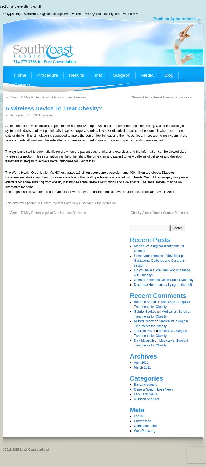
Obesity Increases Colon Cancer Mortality (163, 280)
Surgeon (121, 75)
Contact (22, 85)
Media (147, 75)
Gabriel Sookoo (145, 311)
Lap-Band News (145, 394)
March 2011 (142, 367)
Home (20, 75)
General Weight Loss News (60, 203)
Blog (168, 75)
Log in (138, 416)
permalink (109, 203)
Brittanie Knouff (145, 302)
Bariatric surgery (145, 384)
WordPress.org (145, 431)
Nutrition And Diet (146, 399)
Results (76, 75)
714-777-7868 (25, 62)
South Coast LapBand (34, 449)
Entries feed (142, 421)
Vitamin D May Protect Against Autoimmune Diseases (45, 97)
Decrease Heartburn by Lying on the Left (163, 285)
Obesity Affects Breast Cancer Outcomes (162, 97)
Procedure (47, 75)
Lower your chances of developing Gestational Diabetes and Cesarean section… (159, 260)
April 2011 (141, 362)
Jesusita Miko (144, 331)
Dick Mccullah (144, 340)
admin (50, 115)
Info (98, 75)
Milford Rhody (144, 321)
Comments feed (145, 426)
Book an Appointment (174, 18)
